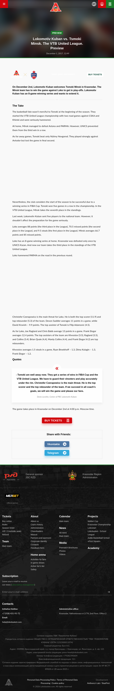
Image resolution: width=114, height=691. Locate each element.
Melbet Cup (93, 521)
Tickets (6, 516)
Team (5, 541)
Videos (62, 554)
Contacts (35, 544)
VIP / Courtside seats (11, 531)
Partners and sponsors (41, 538)
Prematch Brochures (68, 547)
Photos (62, 551)
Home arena (38, 554)
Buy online (7, 521)
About (34, 516)
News (62, 528)
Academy (93, 548)
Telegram (56, 453)
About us (35, 521)
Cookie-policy (58, 683)
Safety (34, 569)
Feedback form (37, 548)
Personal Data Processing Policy (41, 680)
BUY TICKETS (57, 420)
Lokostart (92, 528)
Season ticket (8, 528)
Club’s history (37, 524)
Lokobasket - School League (97, 533)
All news (63, 533)
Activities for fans (38, 559)
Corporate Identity (39, 541)
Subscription (10, 576)
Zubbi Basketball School (98, 538)
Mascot (34, 534)
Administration (37, 528)
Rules (4, 524)
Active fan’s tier (38, 566)
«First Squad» (94, 541)
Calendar (64, 516)
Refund (5, 534)
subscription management (22, 584)
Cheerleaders (37, 531)
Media (63, 542)
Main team (7, 546)
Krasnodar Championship (99, 524)
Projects (93, 516)
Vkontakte (56, 444)
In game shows (37, 563)
